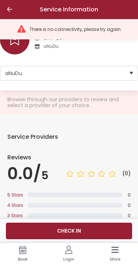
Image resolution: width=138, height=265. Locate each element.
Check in (69, 230)
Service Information (69, 9)
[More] (115, 254)
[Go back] (9, 9)
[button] (69, 29)
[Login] (68, 254)
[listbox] (69, 73)
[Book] (22, 254)
